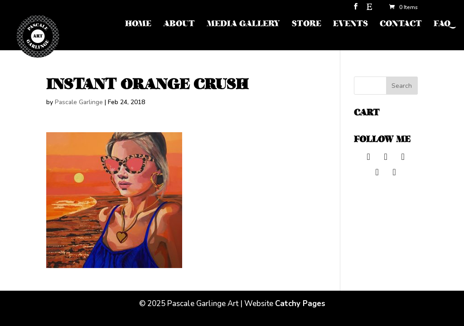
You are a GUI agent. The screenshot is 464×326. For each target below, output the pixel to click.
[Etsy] (369, 9)
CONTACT (401, 24)
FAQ (442, 24)
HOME (138, 24)
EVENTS (350, 24)
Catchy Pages (300, 303)
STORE (306, 24)
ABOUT (179, 24)
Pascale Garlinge (79, 102)
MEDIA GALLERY (243, 24)
